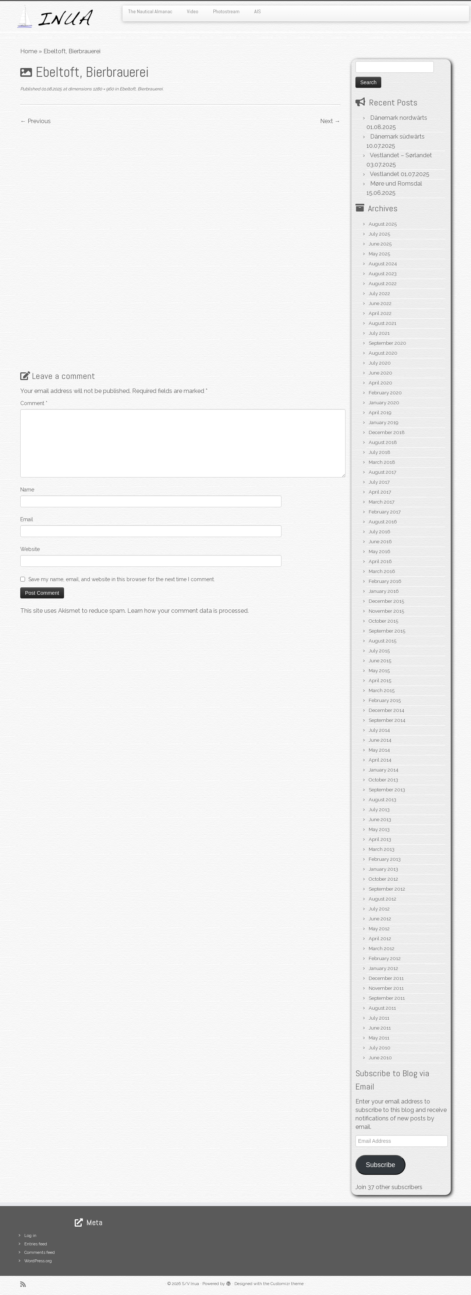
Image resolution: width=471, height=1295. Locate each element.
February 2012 (385, 958)
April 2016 (380, 561)
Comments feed (39, 1252)
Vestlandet (384, 174)
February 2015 (385, 700)
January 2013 (383, 869)
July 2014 (379, 730)
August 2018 (383, 442)
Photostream (226, 11)
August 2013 (382, 799)
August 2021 (382, 323)
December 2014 (386, 710)
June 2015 (380, 660)
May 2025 (379, 254)
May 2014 (379, 750)
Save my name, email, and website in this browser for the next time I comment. (121, 579)
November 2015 (386, 611)
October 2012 (383, 879)
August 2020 (383, 353)
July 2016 (379, 531)
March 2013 (381, 849)
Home (28, 51)
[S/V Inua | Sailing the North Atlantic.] (54, 16)
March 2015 (381, 690)
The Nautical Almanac (150, 11)
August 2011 (382, 1008)
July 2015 (379, 651)
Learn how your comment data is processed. (188, 610)
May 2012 (379, 928)
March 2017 (381, 502)
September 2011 (387, 998)
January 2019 (384, 422)
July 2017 (379, 482)
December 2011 (386, 978)
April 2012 (380, 938)
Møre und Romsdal (396, 183)
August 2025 (383, 224)
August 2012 (382, 899)
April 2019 (380, 412)
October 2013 (383, 780)
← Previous (35, 121)
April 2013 (380, 839)
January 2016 (384, 591)
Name (27, 490)
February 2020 (385, 393)
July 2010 (379, 1048)
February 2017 (385, 512)
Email (26, 519)
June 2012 (380, 919)
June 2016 (380, 541)
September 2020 (387, 343)
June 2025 (380, 244)
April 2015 (380, 680)
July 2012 (379, 909)
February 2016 (385, 581)
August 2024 (383, 263)
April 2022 (380, 313)
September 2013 (387, 790)
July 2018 (379, 452)
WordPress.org (38, 1261)
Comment (33, 403)
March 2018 (382, 462)
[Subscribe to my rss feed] (25, 1284)
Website (30, 549)
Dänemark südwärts (397, 136)
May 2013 (379, 829)
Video (192, 11)
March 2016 (382, 571)
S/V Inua (190, 1283)
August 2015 (382, 641)
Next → (330, 121)
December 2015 (386, 601)
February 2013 (385, 859)
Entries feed (35, 1244)
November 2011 (386, 988)
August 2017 (382, 472)
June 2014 (380, 740)
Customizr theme (287, 1283)
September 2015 (387, 631)
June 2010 (380, 1057)
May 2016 (379, 551)
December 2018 (387, 432)
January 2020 (384, 402)
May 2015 (379, 670)
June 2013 (380, 819)
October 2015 (383, 621)
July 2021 (379, 333)
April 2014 (380, 760)
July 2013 (379, 809)
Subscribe (380, 1165)
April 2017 (380, 492)
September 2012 (387, 889)
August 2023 (383, 273)
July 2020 (380, 363)
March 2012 (381, 948)
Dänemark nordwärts (398, 117)
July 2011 (379, 1018)
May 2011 (379, 1038)
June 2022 (380, 303)
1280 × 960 (103, 89)
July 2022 (379, 293)
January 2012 (383, 968)
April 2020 (380, 383)
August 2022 (383, 283)
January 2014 (384, 770)
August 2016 (383, 522)
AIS (257, 11)
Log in (30, 1235)
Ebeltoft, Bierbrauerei (140, 89)
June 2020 (380, 373)
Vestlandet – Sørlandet (401, 155)
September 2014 (387, 720)
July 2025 (379, 234)
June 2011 (380, 1028)
